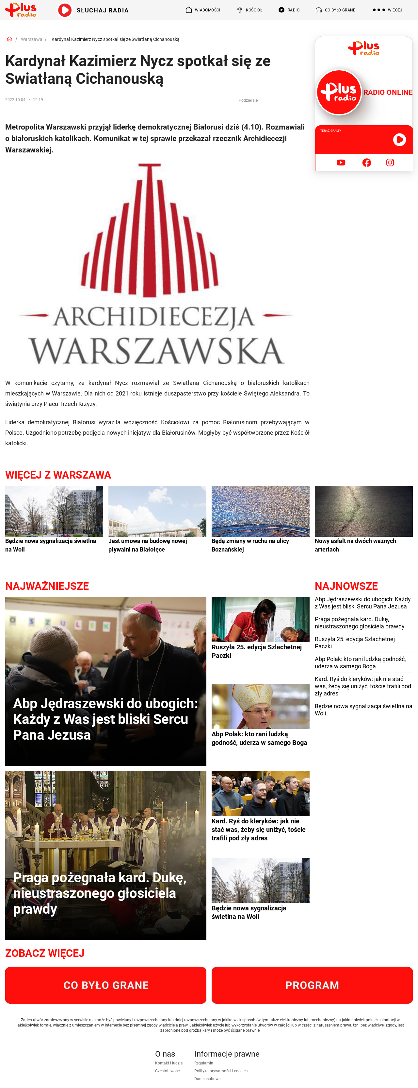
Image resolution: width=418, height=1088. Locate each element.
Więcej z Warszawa (58, 475)
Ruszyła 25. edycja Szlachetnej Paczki (355, 643)
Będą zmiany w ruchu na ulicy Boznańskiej (250, 545)
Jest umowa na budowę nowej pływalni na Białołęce (147, 545)
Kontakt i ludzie (169, 1063)
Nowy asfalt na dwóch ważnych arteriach (355, 545)
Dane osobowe (207, 1079)
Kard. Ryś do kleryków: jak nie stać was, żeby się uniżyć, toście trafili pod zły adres (363, 686)
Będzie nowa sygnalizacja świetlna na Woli (50, 545)
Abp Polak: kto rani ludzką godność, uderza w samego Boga (360, 663)
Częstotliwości (168, 1071)
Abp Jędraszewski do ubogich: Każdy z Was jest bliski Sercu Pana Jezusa (363, 603)
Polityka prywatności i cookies (221, 1071)
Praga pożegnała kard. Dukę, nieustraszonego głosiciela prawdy (360, 623)
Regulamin (203, 1063)
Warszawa (31, 39)
